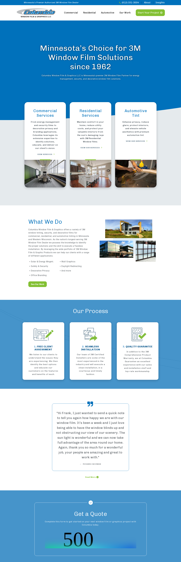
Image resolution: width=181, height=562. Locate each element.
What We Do (45, 221)
